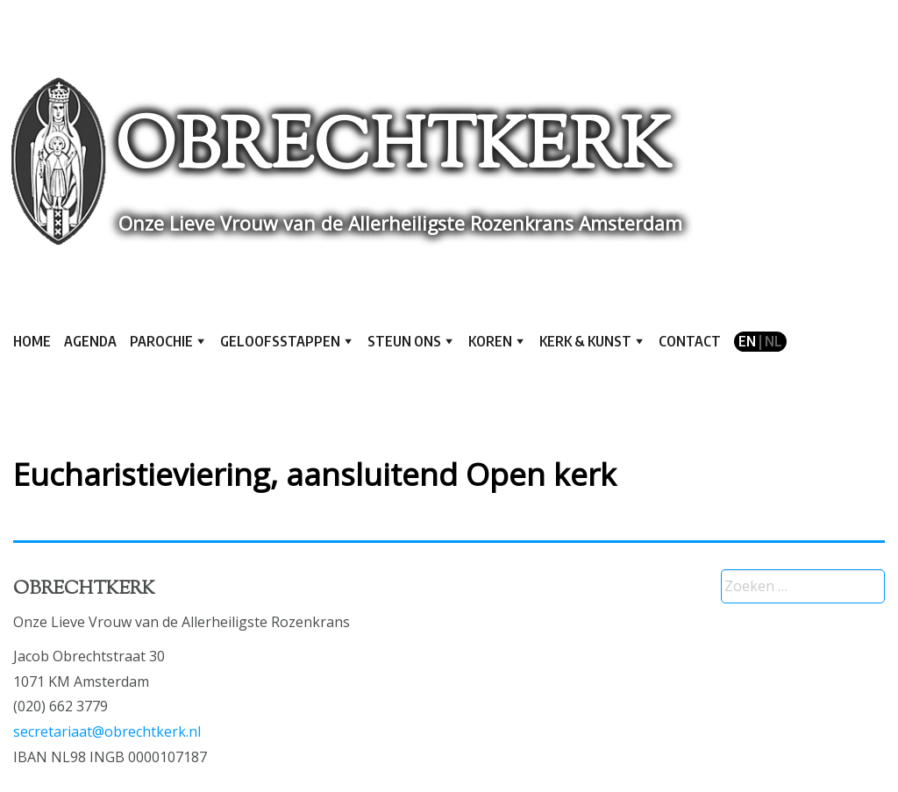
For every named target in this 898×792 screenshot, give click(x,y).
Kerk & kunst (585, 341)
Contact (690, 341)
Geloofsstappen (280, 341)
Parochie (161, 341)
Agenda (90, 341)
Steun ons (404, 341)
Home (32, 341)
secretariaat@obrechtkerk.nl (107, 731)
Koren (490, 341)
